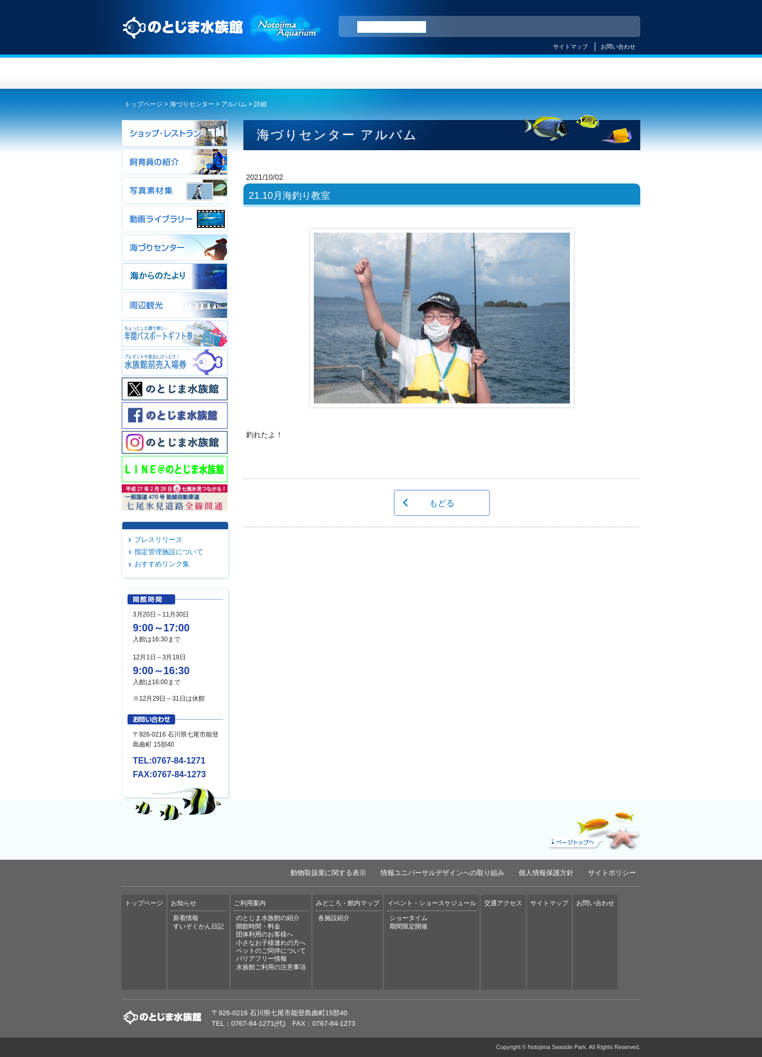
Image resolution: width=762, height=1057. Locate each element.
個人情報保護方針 (546, 873)
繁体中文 (595, 27)
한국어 (620, 27)
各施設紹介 (334, 918)
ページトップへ (592, 828)
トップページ (165, 73)
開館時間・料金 (258, 926)
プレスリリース (158, 540)
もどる (442, 503)
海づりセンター (192, 104)
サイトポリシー (612, 873)
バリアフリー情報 (261, 958)
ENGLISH (540, 27)
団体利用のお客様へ (264, 934)
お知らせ (251, 73)
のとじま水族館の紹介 (268, 918)
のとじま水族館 (222, 37)
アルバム (234, 104)
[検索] (392, 27)
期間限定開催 (408, 926)
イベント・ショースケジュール (510, 73)
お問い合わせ (618, 46)
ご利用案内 (338, 73)
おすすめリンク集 (161, 564)
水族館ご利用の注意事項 (271, 967)
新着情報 (185, 918)
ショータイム (408, 918)
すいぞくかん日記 (198, 926)
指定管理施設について (168, 552)
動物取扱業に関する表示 (328, 873)
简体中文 (568, 27)
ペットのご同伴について (271, 950)
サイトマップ (570, 46)
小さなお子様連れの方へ (271, 942)
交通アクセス (597, 73)
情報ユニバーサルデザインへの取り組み (442, 873)
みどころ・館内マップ (424, 73)
